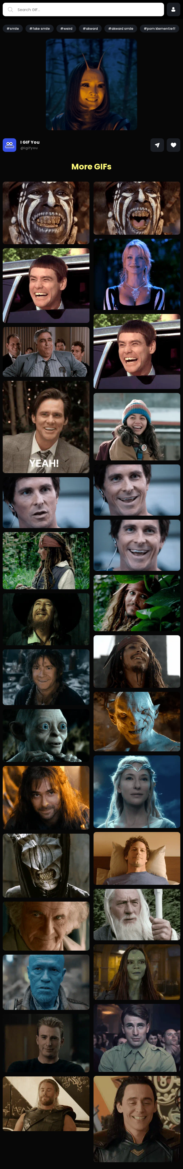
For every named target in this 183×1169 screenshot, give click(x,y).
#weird (66, 28)
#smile (13, 28)
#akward (90, 28)
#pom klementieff (159, 28)
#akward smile (120, 28)
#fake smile (39, 28)
